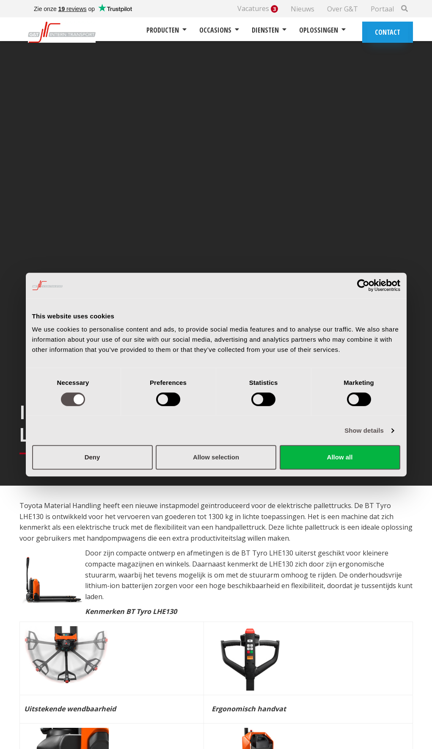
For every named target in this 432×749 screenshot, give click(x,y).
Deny (92, 457)
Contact (387, 32)
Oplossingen (322, 30)
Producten (166, 30)
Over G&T (342, 9)
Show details (364, 430)
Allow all (340, 457)
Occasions (219, 30)
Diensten (269, 30)
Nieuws (302, 9)
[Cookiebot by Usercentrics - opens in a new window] (363, 285)
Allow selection (216, 457)
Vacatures (257, 8)
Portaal (382, 9)
